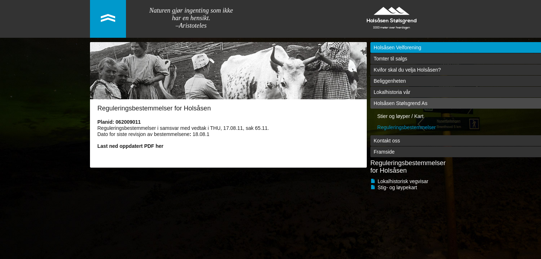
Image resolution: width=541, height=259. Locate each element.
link (108, 19)
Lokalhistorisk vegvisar (403, 181)
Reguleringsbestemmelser (406, 127)
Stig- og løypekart (397, 187)
